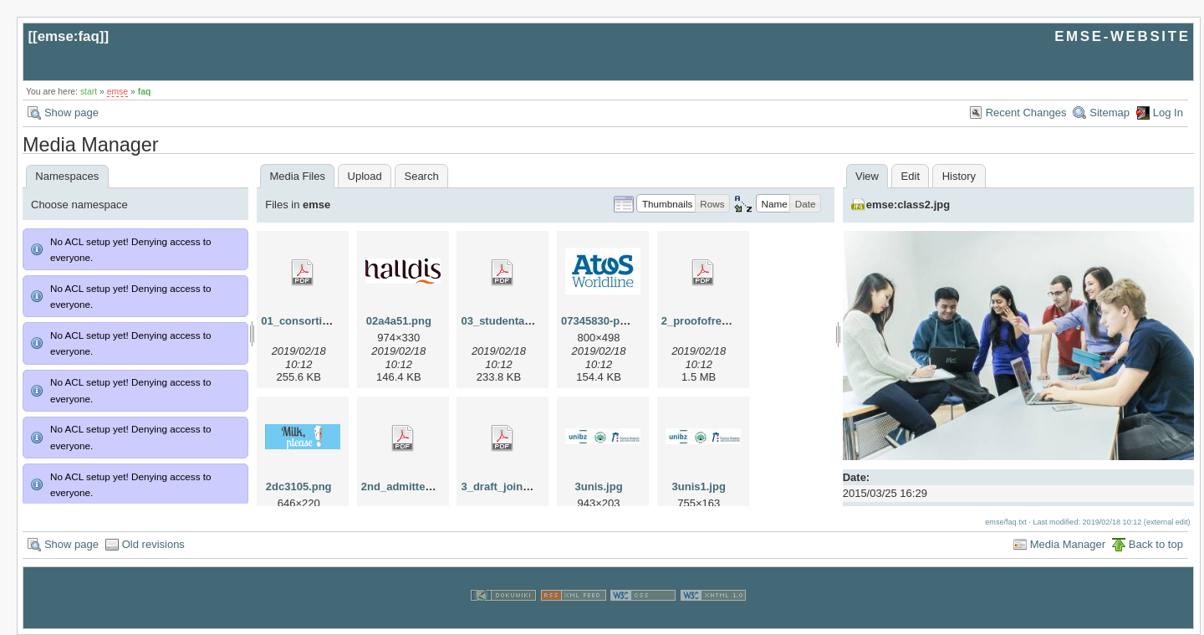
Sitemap (1109, 112)
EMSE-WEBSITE (1122, 36)
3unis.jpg (599, 486)
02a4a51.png (398, 321)
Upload (365, 176)
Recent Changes (1026, 112)
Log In (1168, 112)
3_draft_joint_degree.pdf (524, 486)
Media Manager (1067, 544)
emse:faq (68, 36)
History (959, 176)
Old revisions (153, 544)
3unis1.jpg (699, 486)
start (88, 91)
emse (117, 91)
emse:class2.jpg (908, 204)
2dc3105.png (299, 486)
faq (144, 91)
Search (421, 176)
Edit (910, 176)
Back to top (1156, 544)
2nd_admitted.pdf (406, 486)
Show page (71, 112)
